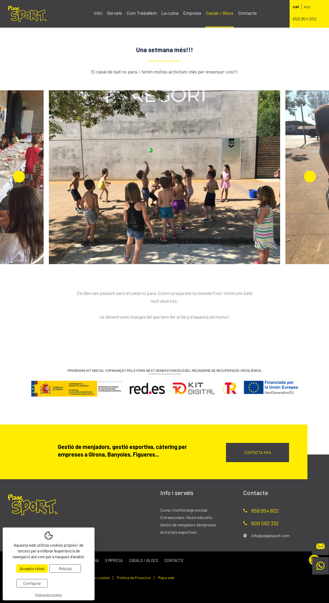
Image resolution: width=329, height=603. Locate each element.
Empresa (192, 13)
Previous (19, 176)
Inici (98, 13)
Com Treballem (142, 13)
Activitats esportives (178, 532)
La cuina (169, 13)
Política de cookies (95, 578)
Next (310, 176)
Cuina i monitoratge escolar (184, 510)
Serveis (114, 13)
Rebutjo (65, 568)
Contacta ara (257, 452)
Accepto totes (32, 568)
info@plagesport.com (270, 535)
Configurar (32, 583)
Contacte (247, 13)
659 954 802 (305, 19)
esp (307, 6)
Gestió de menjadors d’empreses (188, 524)
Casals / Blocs (219, 13)
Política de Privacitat (134, 578)
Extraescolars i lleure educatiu (186, 517)
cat (296, 6)
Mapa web (166, 578)
